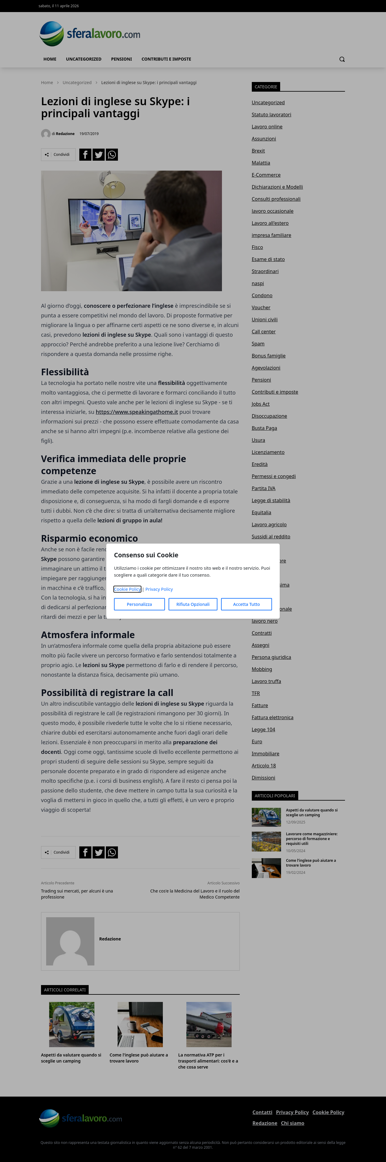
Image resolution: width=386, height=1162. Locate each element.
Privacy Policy (159, 589)
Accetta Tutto (246, 604)
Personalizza (139, 604)
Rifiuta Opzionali (193, 604)
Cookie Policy (127, 589)
